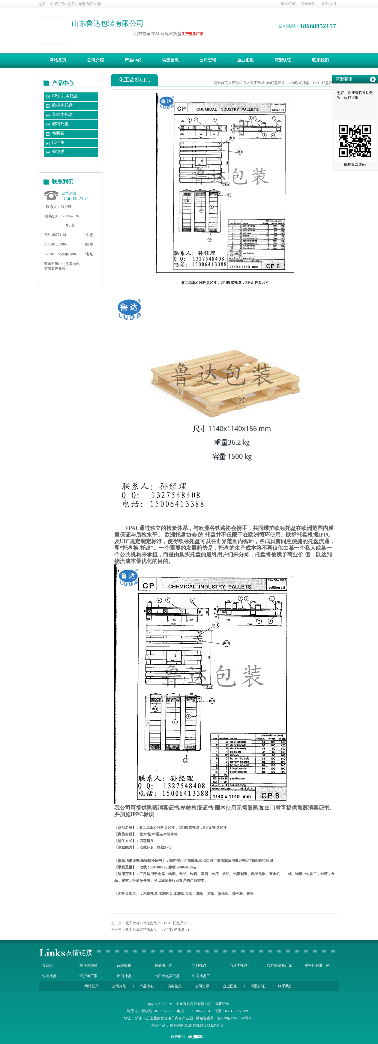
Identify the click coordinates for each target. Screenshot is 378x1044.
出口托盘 (124, 976)
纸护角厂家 (89, 976)
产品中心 (132, 60)
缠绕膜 (58, 151)
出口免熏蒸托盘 (167, 976)
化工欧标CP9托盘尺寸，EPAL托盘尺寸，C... (160, 923)
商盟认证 (282, 60)
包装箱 (58, 133)
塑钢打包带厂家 (317, 965)
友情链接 (79, 952)
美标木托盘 (62, 114)
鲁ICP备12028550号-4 (234, 1018)
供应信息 (288, 4)
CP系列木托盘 (65, 96)
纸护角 (58, 142)
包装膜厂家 (163, 965)
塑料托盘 (60, 124)
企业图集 (245, 60)
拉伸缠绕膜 (89, 965)
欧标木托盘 (62, 105)
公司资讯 (208, 60)
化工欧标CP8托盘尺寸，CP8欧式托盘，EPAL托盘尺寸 (293, 83)
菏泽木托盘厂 (240, 965)
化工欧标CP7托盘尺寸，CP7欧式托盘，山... (159, 930)
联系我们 (329, 4)
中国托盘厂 (201, 976)
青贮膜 (47, 965)
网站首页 (58, 60)
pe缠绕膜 (124, 965)
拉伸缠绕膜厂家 (279, 965)
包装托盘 (49, 976)
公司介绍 (308, 4)
